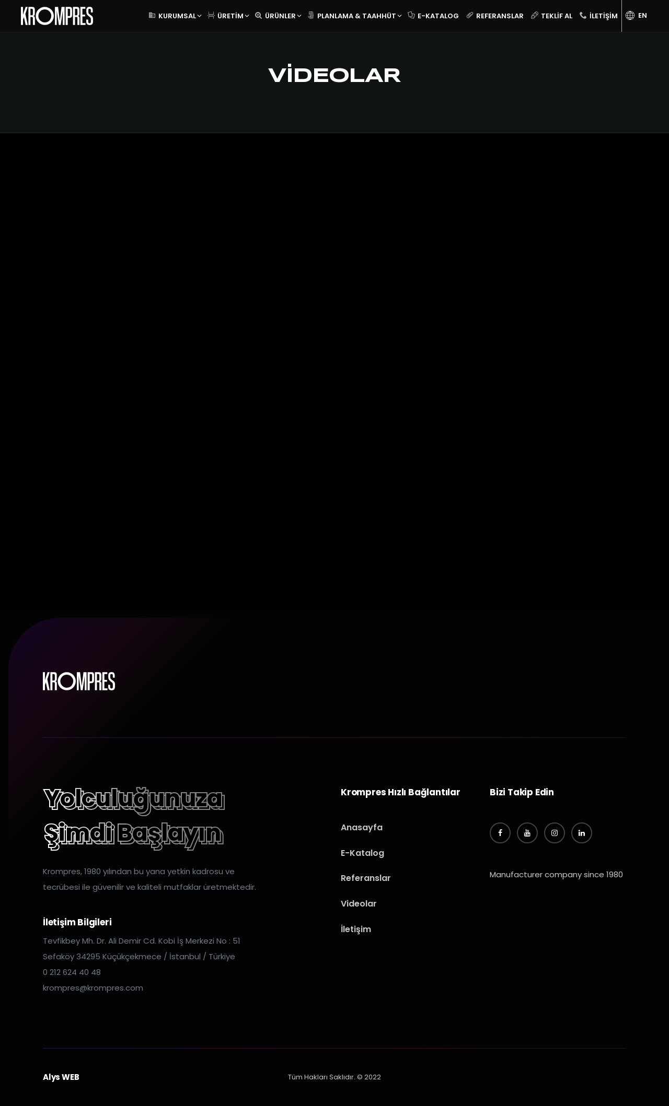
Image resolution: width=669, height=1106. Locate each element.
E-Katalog (433, 14)
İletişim (599, 14)
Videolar (359, 904)
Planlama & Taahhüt (351, 14)
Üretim (225, 14)
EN (636, 15)
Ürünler (275, 14)
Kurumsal (172, 14)
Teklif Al (551, 14)
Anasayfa (362, 827)
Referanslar (495, 14)
